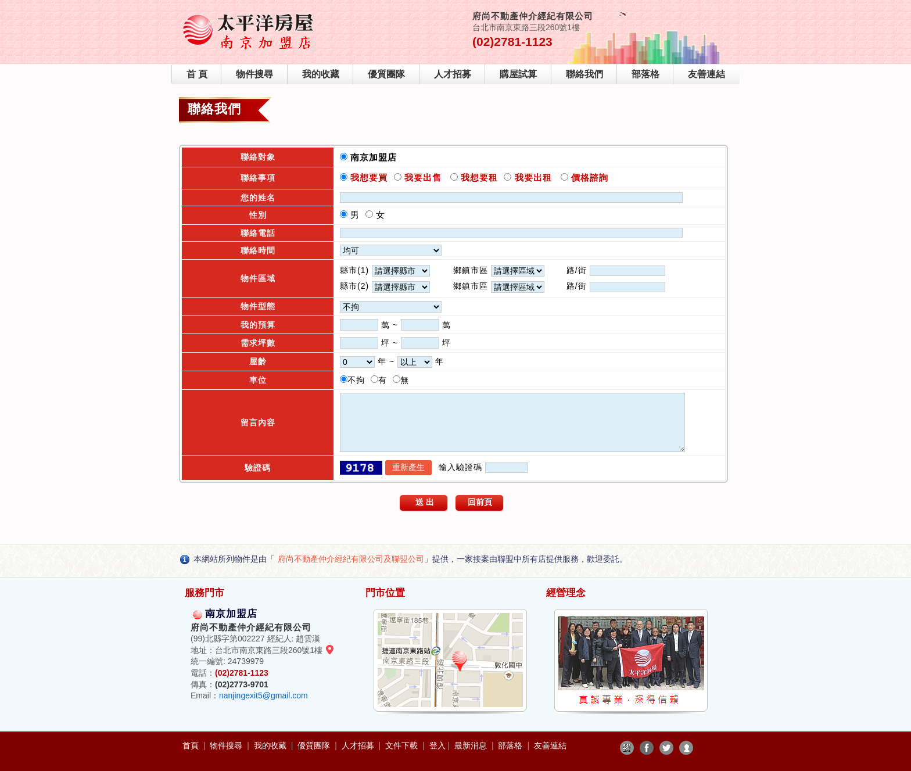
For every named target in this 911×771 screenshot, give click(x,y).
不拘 (359, 380)
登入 (437, 745)
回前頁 (480, 502)
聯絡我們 (584, 74)
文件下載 (402, 745)
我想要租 (479, 177)
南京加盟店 (376, 157)
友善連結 (706, 74)
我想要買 (368, 177)
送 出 (424, 502)
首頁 (191, 745)
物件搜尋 (254, 74)
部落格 (645, 74)
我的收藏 (320, 74)
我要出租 (531, 177)
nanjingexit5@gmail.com (263, 695)
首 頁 (196, 74)
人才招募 (452, 74)
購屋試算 (518, 74)
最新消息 (471, 745)
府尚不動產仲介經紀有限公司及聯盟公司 (351, 559)
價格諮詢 (588, 177)
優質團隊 (386, 74)
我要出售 (421, 177)
